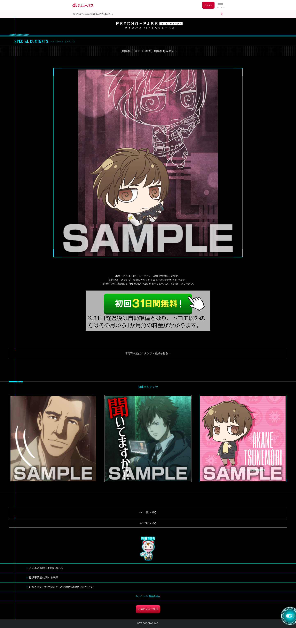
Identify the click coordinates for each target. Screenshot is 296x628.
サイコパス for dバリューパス (149, 25)
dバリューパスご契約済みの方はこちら (93, 14)
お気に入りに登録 (148, 609)
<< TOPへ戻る (148, 523)
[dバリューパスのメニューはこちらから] (220, 5)
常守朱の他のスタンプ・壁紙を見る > (147, 353)
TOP (148, 548)
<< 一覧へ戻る (148, 512)
